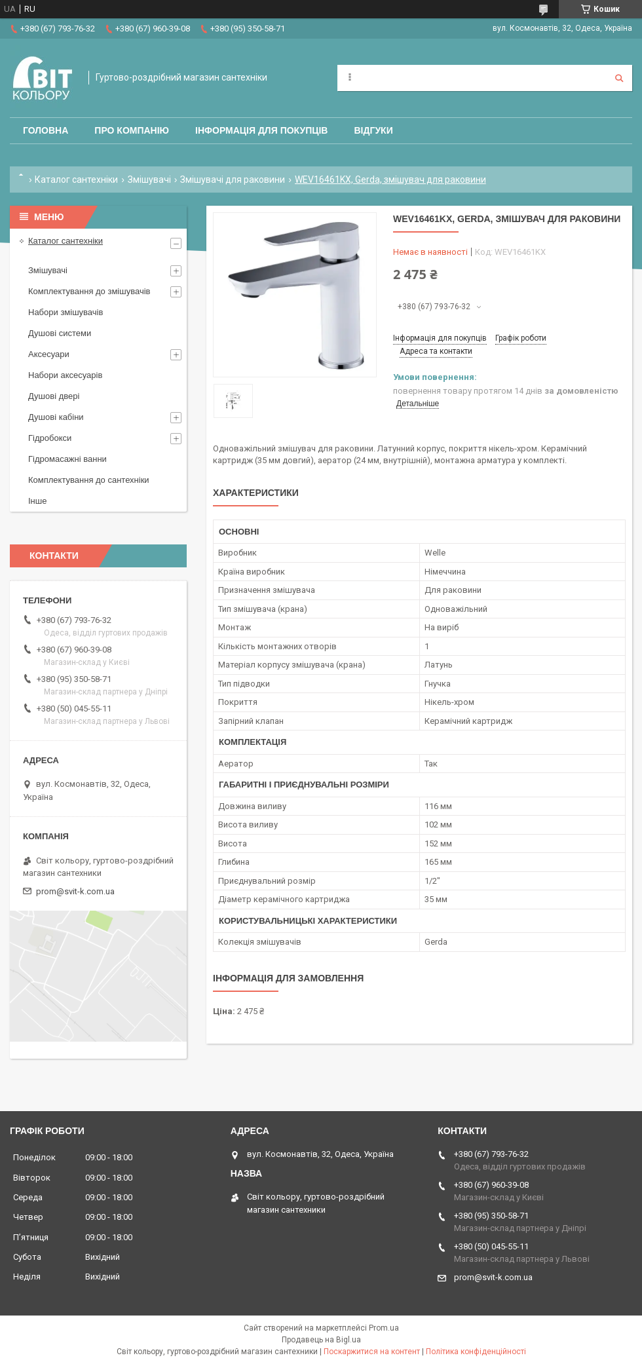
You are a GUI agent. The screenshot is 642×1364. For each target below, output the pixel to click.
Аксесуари (48, 354)
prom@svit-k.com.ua (75, 891)
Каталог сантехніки (76, 179)
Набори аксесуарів (65, 375)
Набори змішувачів (65, 312)
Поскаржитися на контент (372, 1351)
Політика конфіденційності (476, 1351)
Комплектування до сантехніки (88, 480)
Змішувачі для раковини (232, 179)
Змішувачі (149, 179)
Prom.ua (384, 1328)
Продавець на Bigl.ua (321, 1339)
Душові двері (53, 396)
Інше (37, 501)
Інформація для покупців (261, 130)
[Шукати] (619, 78)
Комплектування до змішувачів (89, 291)
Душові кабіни (56, 417)
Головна (45, 130)
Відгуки (373, 130)
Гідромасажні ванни (67, 459)
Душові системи (59, 333)
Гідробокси (49, 438)
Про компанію (131, 130)
